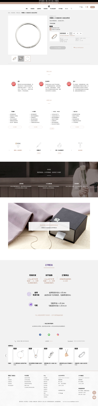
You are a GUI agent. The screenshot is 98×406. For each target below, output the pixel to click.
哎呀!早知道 (46, 395)
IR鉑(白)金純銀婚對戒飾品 (76, 341)
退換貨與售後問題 (28, 383)
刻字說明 (62, 35)
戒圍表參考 (72, 35)
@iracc (51, 341)
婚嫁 (44, 393)
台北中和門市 (61, 375)
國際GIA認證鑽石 (18, 150)
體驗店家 (45, 387)
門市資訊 (92, 7)
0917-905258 (66, 377)
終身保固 (80, 150)
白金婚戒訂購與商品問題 (29, 387)
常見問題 (26, 401)
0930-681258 (86, 377)
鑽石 (27, 8)
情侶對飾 (45, 8)
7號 (77, 33)
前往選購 (15, 127)
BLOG (66, 8)
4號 (67, 33)
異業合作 (40, 401)
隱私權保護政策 (50, 401)
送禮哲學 (45, 389)
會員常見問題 (27, 377)
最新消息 (45, 381)
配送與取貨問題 (28, 381)
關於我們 (21, 401)
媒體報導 (45, 383)
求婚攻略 (45, 396)
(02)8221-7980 (61, 377)
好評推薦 (45, 385)
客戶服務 (60, 8)
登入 (81, 7)
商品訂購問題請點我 (78, 47)
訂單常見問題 (27, 379)
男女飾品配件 (53, 8)
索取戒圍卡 (67, 35)
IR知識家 (45, 377)
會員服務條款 (58, 401)
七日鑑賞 (30, 401)
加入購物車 (57, 47)
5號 (71, 33)
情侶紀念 (45, 391)
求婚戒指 (32, 8)
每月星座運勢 (46, 379)
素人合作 (45, 401)
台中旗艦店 (81, 375)
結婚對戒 (39, 8)
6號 (74, 33)
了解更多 (39, 153)
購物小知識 (27, 385)
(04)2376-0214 (81, 377)
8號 (80, 33)
